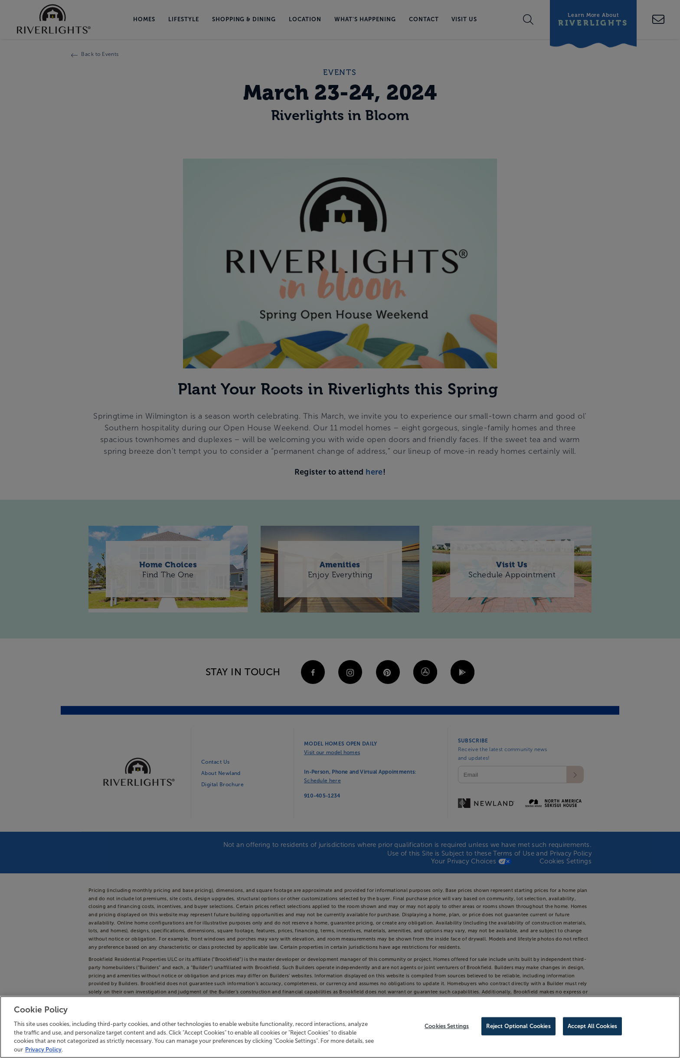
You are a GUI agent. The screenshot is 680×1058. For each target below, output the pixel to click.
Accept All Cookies (592, 1028)
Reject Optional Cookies (518, 1028)
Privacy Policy (43, 1051)
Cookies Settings (447, 1028)
